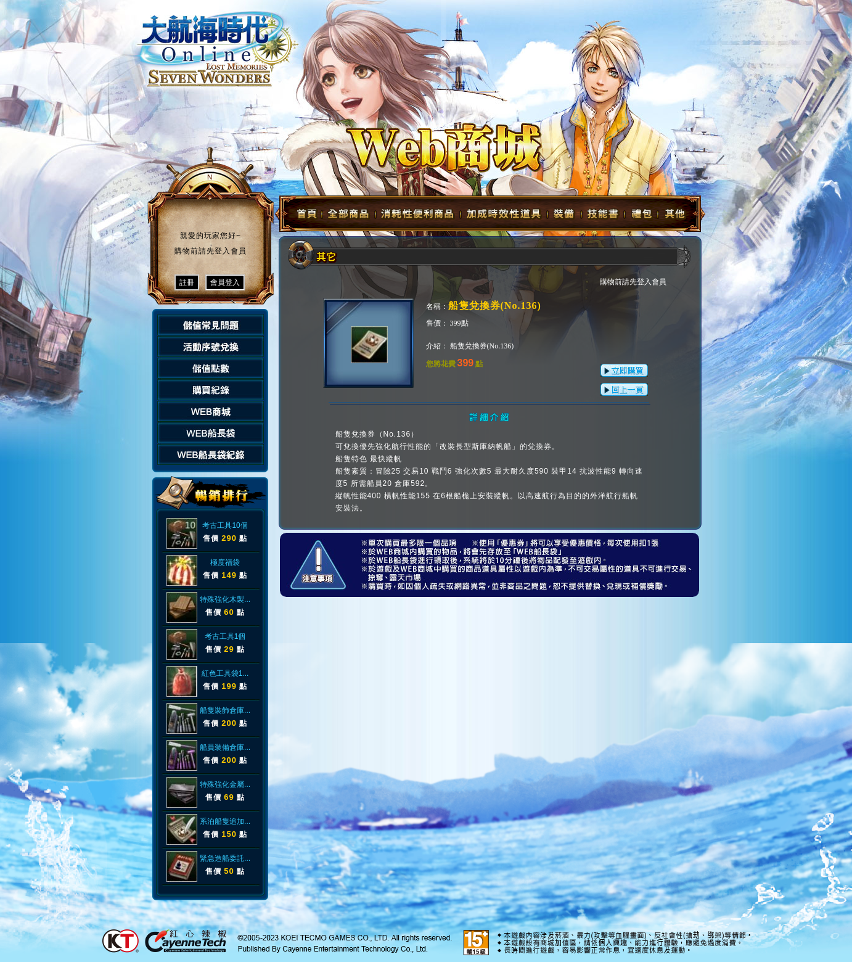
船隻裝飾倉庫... (225, 710)
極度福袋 (225, 562)
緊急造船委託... (225, 858)
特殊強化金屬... (225, 784)
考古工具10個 (224, 525)
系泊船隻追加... (225, 821)
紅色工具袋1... (225, 673)
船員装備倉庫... (225, 747)
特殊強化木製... (225, 599)
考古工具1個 (225, 636)
